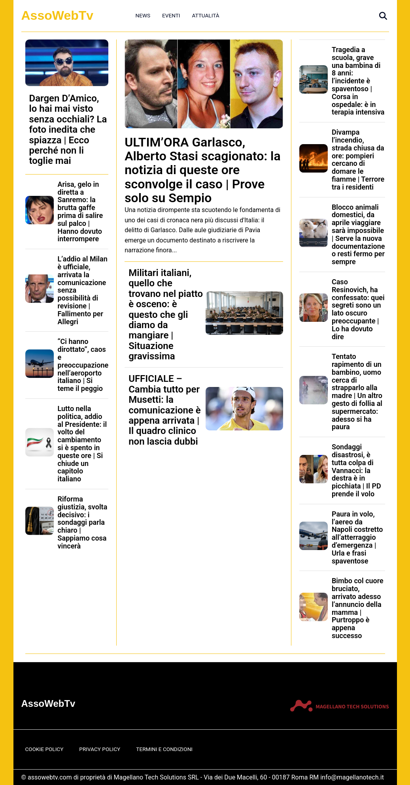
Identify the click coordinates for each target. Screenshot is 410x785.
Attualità (205, 15)
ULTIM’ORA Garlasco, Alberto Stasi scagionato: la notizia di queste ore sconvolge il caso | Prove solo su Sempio (202, 170)
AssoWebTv (57, 15)
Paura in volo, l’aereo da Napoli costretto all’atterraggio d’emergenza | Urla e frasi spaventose (357, 537)
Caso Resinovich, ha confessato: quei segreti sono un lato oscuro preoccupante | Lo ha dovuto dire (358, 309)
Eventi (171, 15)
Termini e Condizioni (164, 749)
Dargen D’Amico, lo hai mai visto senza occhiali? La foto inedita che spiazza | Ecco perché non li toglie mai (68, 129)
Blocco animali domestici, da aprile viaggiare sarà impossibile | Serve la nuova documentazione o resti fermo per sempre (358, 234)
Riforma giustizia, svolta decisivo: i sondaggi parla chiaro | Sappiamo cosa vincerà (83, 522)
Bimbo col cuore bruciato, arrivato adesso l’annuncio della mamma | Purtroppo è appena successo (358, 608)
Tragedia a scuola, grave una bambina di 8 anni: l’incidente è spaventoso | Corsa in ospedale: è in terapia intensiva (358, 80)
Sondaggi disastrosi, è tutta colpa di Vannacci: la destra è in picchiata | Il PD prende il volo (356, 470)
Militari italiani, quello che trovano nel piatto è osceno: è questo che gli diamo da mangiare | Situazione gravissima (165, 314)
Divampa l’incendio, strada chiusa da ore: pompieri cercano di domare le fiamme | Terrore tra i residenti (358, 159)
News (143, 15)
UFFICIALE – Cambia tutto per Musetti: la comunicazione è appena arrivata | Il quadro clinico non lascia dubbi (164, 410)
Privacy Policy (99, 749)
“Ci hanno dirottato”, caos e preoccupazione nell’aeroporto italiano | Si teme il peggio (83, 364)
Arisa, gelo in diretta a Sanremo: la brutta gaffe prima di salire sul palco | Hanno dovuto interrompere (80, 211)
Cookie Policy (44, 749)
